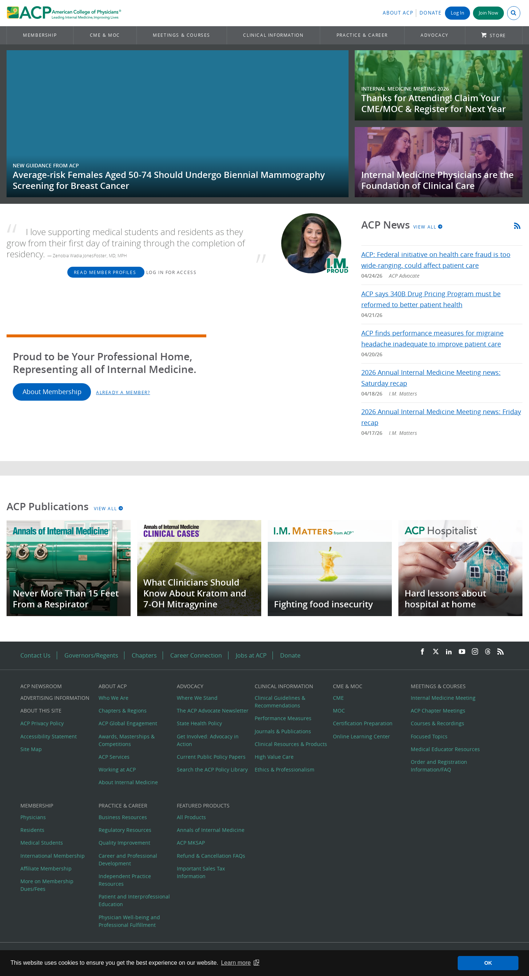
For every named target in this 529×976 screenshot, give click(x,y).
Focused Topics (429, 736)
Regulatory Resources (125, 829)
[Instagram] (475, 652)
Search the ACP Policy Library (212, 769)
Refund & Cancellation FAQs (211, 855)
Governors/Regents (91, 655)
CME (338, 697)
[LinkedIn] (449, 652)
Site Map (31, 749)
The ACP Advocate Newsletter (212, 710)
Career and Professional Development (128, 859)
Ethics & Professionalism (284, 769)
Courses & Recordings (437, 723)
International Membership (52, 855)
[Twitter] (436, 652)
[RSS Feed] (500, 652)
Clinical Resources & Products (291, 744)
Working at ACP (117, 769)
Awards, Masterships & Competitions (127, 740)
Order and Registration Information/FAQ (439, 765)
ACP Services (114, 756)
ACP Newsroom (41, 686)
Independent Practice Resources (125, 880)
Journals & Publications (283, 731)
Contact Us (35, 655)
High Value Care (274, 756)
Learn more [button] (236, 963)
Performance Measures (283, 718)
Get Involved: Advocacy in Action (208, 740)
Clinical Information (273, 35)
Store (498, 35)
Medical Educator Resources (445, 749)
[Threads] (487, 652)
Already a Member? (123, 392)
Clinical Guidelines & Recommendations (280, 701)
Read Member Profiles (106, 272)
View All (428, 227)
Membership (40, 35)
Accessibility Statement (48, 736)
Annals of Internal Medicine (210, 829)
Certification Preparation (363, 723)
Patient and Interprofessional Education (134, 900)
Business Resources (123, 817)
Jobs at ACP (251, 655)
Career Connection (196, 655)
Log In (457, 13)
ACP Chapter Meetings (438, 710)
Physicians (33, 817)
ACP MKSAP (191, 842)
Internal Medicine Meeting (443, 697)
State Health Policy (199, 723)
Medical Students (41, 842)
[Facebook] (422, 652)
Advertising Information (55, 697)
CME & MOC (105, 35)
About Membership (52, 392)
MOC (339, 710)
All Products (191, 817)
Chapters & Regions (123, 710)
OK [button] (488, 963)
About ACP (398, 13)
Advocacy (435, 35)
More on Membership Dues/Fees (46, 885)
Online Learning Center (361, 736)
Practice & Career (362, 35)
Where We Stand (197, 697)
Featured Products (203, 805)
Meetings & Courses (181, 35)
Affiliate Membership (46, 868)
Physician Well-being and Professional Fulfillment (129, 921)
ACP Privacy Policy (42, 723)
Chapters (144, 655)
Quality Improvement (124, 842)
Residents (32, 829)
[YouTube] (462, 652)
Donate (430, 13)
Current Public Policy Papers (211, 756)
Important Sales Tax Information (201, 872)
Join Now (488, 13)
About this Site (40, 710)
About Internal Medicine (128, 782)
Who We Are (113, 697)
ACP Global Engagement (128, 723)
